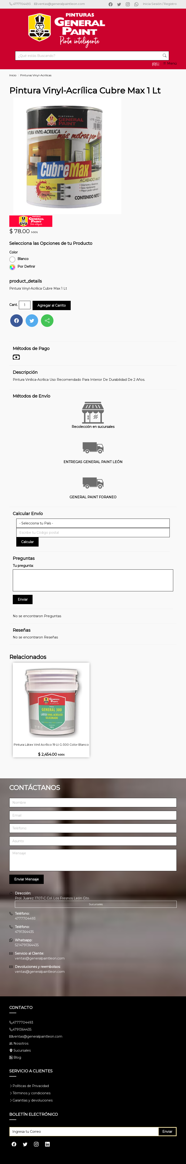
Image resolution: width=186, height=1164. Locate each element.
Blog (15, 1057)
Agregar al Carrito (51, 305)
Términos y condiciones (31, 1093)
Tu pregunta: (23, 565)
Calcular (27, 542)
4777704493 (20, 4)
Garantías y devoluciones (33, 1100)
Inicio (12, 75)
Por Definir (22, 266)
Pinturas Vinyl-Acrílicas (35, 75)
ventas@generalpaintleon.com (58, 4)
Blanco (19, 258)
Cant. (13, 304)
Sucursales (96, 904)
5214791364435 (27, 945)
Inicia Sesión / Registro (160, 4)
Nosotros (20, 1043)
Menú (170, 63)
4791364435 (24, 931)
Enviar (167, 1131)
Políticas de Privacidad (31, 1086)
